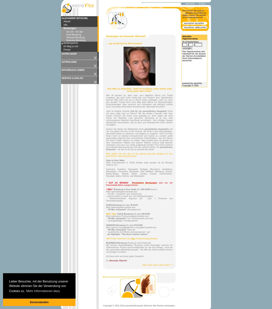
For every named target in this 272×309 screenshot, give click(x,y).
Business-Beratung (75, 40)
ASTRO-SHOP (69, 54)
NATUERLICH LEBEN (73, 70)
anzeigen (187, 48)
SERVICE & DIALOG (72, 78)
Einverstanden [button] (39, 302)
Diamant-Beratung (75, 37)
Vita (65, 25)
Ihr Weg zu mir (70, 46)
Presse (66, 49)
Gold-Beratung (73, 34)
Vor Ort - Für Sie (74, 32)
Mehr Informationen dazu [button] (43, 291)
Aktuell (66, 21)
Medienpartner (70, 43)
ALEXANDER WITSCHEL (75, 18)
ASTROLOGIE (69, 62)
